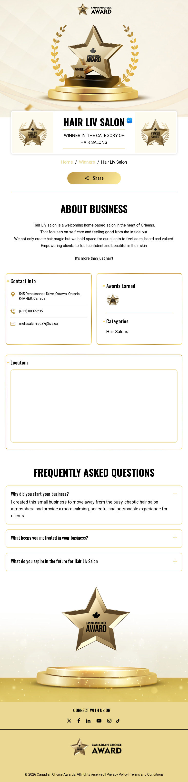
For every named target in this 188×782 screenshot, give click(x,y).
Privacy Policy (117, 774)
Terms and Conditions (147, 774)
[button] (94, 178)
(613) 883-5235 (31, 311)
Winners (87, 162)
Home (67, 162)
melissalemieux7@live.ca (38, 323)
